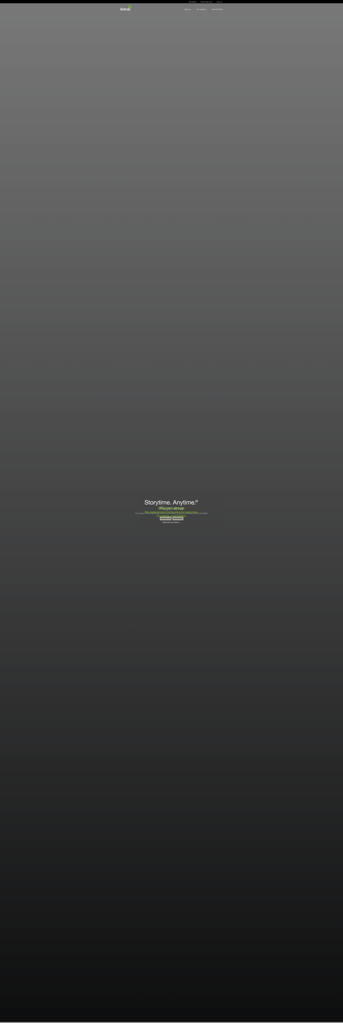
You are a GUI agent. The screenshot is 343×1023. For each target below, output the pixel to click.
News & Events (217, 9)
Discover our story (171, 522)
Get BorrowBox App (206, 2)
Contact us (219, 2)
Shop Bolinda (192, 2)
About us (188, 9)
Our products (201, 9)
